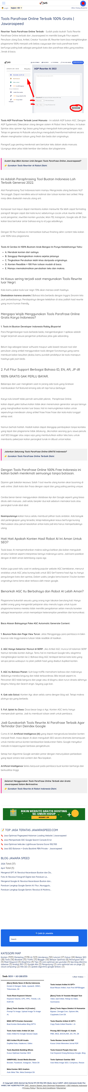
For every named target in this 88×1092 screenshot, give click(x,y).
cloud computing (8, 966)
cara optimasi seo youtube (54, 962)
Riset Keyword (10, 962)
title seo (23, 966)
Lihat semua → (79, 977)
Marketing (19, 957)
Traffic (30, 959)
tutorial (56, 957)
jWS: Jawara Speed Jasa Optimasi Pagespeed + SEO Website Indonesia (56, 1085)
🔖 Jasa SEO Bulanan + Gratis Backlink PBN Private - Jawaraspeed (31, 848)
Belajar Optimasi (57, 959)
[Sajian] (16, 8)
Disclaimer (61, 1088)
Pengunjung (47, 964)
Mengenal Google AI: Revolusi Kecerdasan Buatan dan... (26, 881)
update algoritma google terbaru (45, 966)
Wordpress (43, 957)
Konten (4, 957)
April (3, 868)
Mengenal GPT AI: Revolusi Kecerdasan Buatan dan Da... (26, 872)
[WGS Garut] (44, 820)
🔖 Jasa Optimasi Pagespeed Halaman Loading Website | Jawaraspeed (33, 835)
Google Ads (32, 964)
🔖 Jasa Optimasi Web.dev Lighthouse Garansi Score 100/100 (29, 844)
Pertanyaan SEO (76, 959)
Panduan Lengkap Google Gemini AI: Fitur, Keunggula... (26, 885)
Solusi (67, 957)
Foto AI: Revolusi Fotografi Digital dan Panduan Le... (24, 877)
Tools (7, 959)
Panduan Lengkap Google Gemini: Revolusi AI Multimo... (26, 889)
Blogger (41, 959)
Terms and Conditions (45, 1088)
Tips (36, 962)
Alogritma (25, 962)
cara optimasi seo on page (68, 964)
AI (31, 957)
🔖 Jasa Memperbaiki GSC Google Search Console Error (26, 840)
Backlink (18, 959)
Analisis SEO (18, 964)
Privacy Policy (29, 1088)
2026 (3, 864)
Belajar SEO (80, 957)
